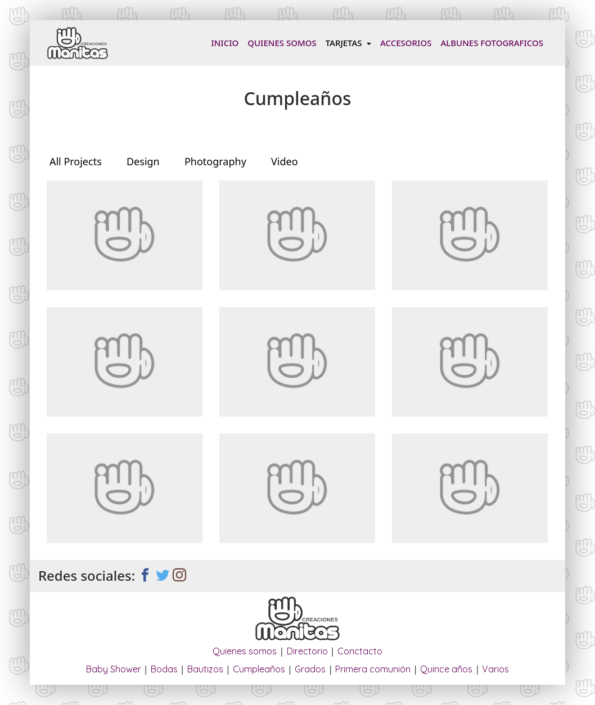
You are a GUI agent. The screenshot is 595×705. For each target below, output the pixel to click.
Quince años (446, 669)
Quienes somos (281, 42)
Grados (310, 669)
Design (143, 161)
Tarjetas (345, 42)
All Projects (75, 161)
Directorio (307, 651)
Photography (215, 161)
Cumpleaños (259, 669)
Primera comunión (373, 669)
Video (284, 161)
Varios (495, 669)
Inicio (227, 42)
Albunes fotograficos (491, 42)
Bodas (164, 669)
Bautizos (205, 669)
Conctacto (359, 651)
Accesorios (405, 42)
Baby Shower (113, 669)
